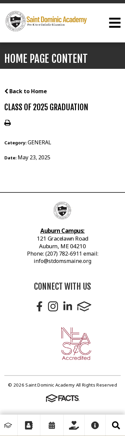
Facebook (39, 306)
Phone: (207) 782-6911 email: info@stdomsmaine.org (62, 257)
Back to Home (25, 91)
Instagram (53, 306)
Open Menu (115, 23)
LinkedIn (67, 306)
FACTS (84, 306)
